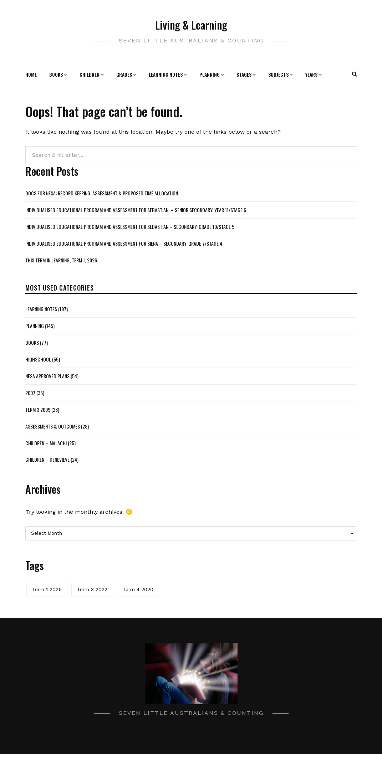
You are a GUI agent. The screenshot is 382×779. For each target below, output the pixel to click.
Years (311, 74)
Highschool (38, 359)
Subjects (278, 74)
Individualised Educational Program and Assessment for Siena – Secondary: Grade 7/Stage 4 (123, 243)
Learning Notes (166, 74)
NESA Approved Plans (47, 376)
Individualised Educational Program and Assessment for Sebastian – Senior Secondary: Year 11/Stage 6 (135, 210)
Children (90, 74)
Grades (124, 74)
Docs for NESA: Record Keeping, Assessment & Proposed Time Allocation (101, 193)
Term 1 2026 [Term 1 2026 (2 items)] (47, 589)
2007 (30, 392)
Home (31, 74)
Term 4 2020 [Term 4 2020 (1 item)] (138, 589)
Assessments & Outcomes (52, 426)
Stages (243, 74)
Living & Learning (191, 25)
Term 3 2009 (37, 409)
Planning (209, 74)
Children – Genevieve (47, 459)
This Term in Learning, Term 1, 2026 (61, 260)
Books (56, 74)
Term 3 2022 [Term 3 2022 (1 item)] (92, 589)
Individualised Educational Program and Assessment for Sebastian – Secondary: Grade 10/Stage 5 (129, 226)
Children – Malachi (46, 443)
